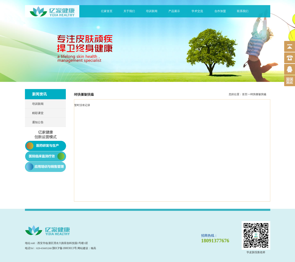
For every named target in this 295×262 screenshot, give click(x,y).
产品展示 (174, 11)
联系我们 (242, 11)
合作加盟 (220, 11)
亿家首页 (106, 11)
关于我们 (129, 11)
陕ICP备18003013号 (64, 248)
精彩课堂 (38, 113)
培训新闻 (151, 11)
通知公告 (38, 122)
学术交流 (197, 11)
